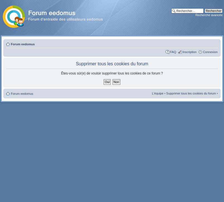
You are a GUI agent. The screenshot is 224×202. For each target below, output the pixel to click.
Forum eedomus (23, 44)
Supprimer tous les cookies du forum (191, 93)
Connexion (210, 52)
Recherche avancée (209, 15)
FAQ (173, 52)
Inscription (189, 52)
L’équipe (158, 93)
